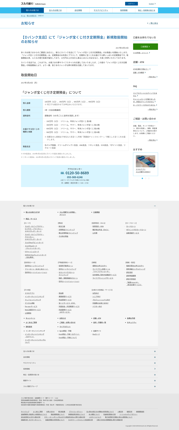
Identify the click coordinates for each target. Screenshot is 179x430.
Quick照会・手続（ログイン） (69, 334)
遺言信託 (129, 272)
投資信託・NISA (98, 226)
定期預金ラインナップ (67, 230)
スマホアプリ (29, 293)
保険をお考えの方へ (99, 266)
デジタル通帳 (29, 303)
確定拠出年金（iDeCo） (100, 230)
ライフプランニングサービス (102, 278)
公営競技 (28, 313)
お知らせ (62, 318)
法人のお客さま (55, 10)
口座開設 (144, 46)
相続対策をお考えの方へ (135, 266)
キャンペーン (30, 318)
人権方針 (120, 412)
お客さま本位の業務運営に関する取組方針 (110, 420)
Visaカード (96, 334)
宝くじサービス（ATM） (67, 303)
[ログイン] (131, 3)
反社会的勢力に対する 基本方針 (30, 417)
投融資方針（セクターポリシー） (31, 420)
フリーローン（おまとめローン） (37, 269)
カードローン (131, 226)
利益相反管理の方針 (109, 414)
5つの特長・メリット (140, 53)
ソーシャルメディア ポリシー (128, 414)
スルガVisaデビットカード (34, 243)
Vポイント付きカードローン (136, 230)
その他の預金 (63, 236)
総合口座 (62, 226)
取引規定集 (61, 412)
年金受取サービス (65, 300)
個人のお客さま (32, 10)
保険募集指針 (140, 412)
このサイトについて (95, 417)
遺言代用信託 (131, 279)
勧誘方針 (129, 412)
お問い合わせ (50, 412)
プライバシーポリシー (76, 412)
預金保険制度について (57, 414)
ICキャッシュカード (32, 252)
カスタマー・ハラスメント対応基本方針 (80, 420)
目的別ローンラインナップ (34, 266)
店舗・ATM (97, 318)
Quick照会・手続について (68, 338)
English (151, 4)
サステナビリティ (101, 10)
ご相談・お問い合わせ (67, 322)
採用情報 (124, 10)
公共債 (94, 233)
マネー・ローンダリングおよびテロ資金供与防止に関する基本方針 (64, 417)
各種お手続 (131, 318)
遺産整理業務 (131, 276)
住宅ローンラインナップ (67, 269)
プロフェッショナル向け (101, 300)
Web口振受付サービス (33, 310)
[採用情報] (89, 369)
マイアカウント (65, 327)
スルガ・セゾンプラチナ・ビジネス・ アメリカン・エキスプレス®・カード (34, 228)
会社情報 (78, 10)
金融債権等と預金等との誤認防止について (34, 414)
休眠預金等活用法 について (76, 414)
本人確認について (94, 414)
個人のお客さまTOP (33, 212)
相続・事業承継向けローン (68, 278)
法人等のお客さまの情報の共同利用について (100, 412)
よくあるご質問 (31, 322)
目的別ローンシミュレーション (36, 272)
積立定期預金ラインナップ (68, 233)
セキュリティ (132, 322)
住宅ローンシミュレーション (69, 281)
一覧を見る (152, 77)
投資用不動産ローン (66, 266)
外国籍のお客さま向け (100, 303)
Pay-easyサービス (31, 306)
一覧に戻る (153, 23)
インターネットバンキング (34, 297)
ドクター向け (97, 306)
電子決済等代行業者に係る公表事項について (118, 417)
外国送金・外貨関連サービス (69, 306)
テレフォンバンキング (33, 300)
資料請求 (29, 327)
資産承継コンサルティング (135, 269)
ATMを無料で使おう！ (141, 69)
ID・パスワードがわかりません (144, 105)
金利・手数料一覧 (99, 322)
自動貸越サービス (132, 233)
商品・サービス (31, 219)
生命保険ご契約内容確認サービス (104, 275)
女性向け (95, 293)
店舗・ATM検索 (138, 73)
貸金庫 (61, 293)
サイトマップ (25, 412)
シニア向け (96, 297)
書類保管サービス (65, 297)
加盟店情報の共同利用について (54, 420)
